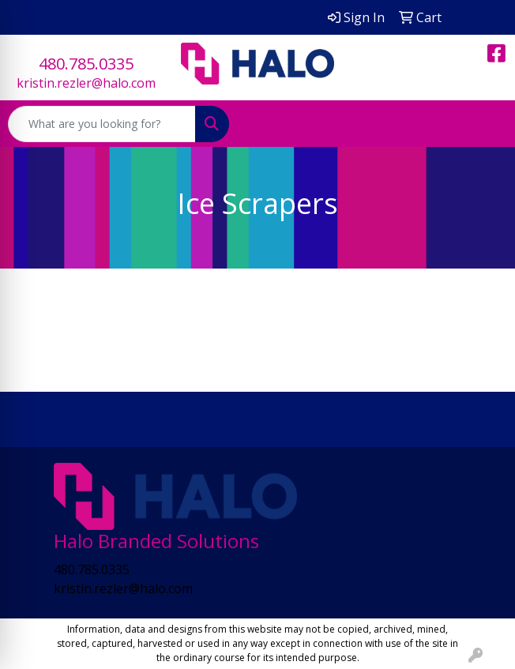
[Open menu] (483, 124)
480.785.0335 (86, 63)
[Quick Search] (102, 124)
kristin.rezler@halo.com (86, 83)
